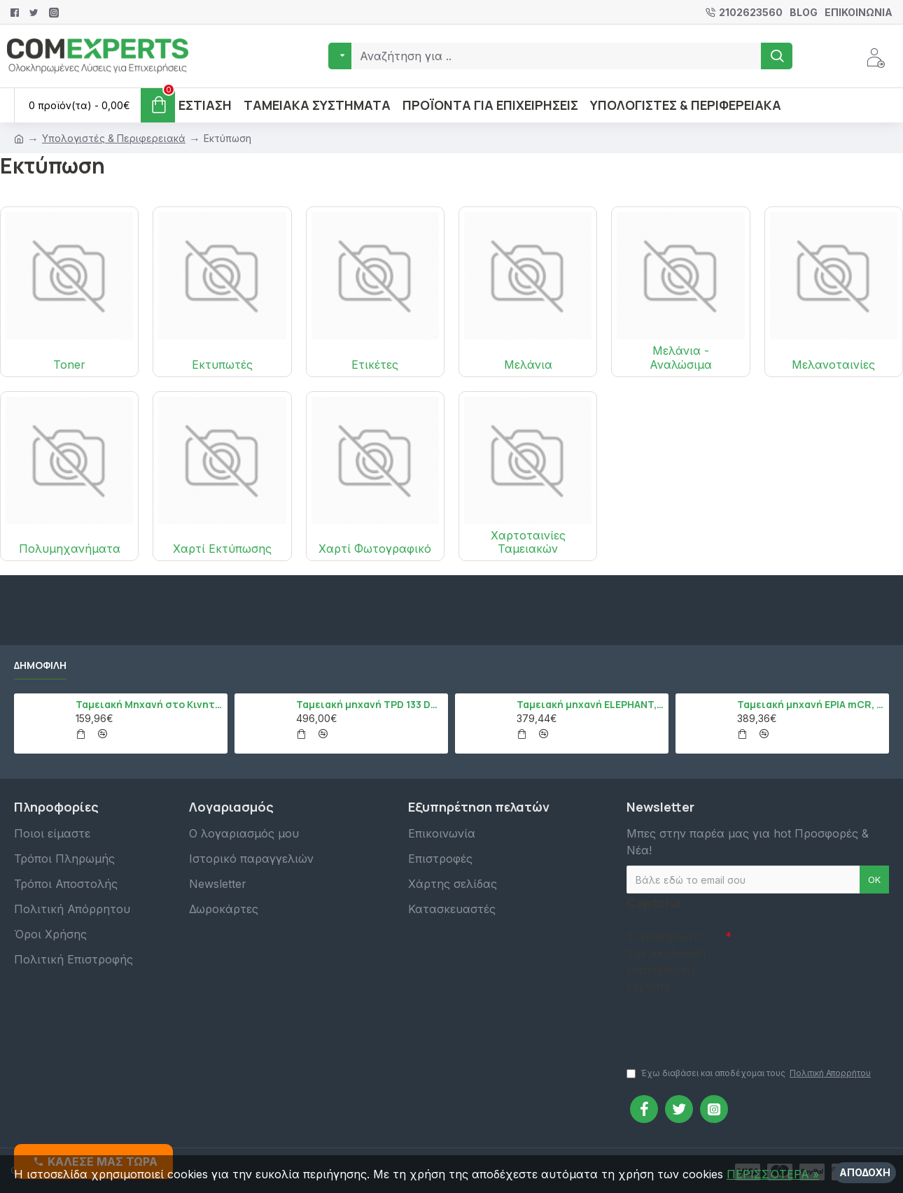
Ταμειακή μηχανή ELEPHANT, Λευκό (590, 704)
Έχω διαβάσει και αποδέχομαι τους (749, 1073)
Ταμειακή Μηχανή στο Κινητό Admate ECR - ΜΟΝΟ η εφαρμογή (149, 704)
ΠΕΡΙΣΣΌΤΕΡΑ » (773, 1174)
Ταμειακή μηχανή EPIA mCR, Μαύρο (810, 704)
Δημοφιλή (40, 665)
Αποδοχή (864, 1172)
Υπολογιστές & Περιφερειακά (114, 138)
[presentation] (724, 1023)
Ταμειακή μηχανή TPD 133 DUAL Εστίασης (369, 704)
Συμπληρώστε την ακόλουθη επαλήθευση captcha (666, 961)
